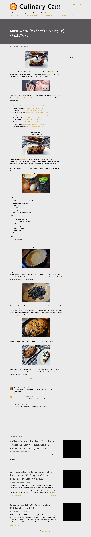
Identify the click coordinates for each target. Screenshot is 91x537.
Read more (54, 462)
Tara (15, 404)
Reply (15, 393)
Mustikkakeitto (23, 159)
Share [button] (72, 52)
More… (72, 15)
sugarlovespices (18, 396)
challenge (48, 74)
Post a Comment (19, 462)
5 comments (18, 495)
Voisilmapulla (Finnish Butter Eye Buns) (32, 119)
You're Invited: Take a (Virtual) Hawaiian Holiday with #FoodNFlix (30, 506)
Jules (15, 387)
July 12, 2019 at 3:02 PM (22, 404)
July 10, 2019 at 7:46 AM (28, 396)
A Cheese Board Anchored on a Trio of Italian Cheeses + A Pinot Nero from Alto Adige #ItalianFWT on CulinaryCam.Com (32, 445)
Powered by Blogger (45, 531)
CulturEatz (52, 71)
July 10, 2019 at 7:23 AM (23, 387)
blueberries (72, 62)
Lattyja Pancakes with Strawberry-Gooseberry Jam (35, 124)
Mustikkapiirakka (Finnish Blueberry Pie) (33, 108)
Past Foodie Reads (61, 15)
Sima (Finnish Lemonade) (33, 117)
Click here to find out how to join (26, 97)
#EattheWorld (73, 60)
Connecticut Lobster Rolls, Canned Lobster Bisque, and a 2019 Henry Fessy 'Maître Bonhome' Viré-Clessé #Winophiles (31, 475)
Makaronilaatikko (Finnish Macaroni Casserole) (38, 112)
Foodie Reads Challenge (47, 15)
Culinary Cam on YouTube (32, 15)
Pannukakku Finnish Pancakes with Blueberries (31, 121)
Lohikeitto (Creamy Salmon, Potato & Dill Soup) (32, 110)
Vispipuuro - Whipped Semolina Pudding (35, 105)
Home (11, 15)
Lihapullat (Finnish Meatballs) (35, 126)
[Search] (74, 4)
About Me (19, 15)
